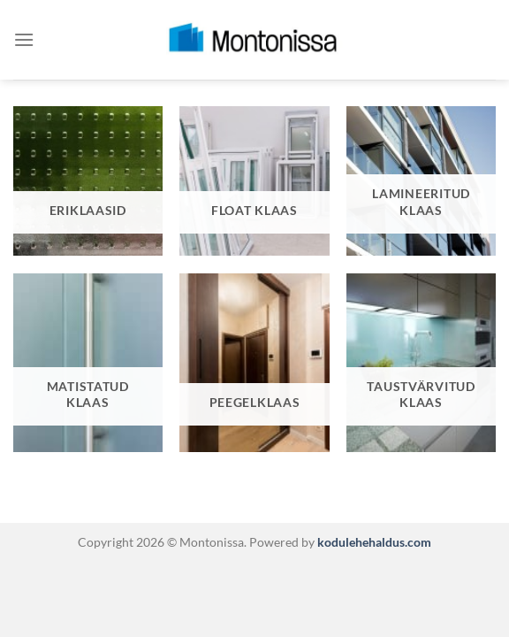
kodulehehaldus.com (373, 541)
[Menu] (23, 39)
